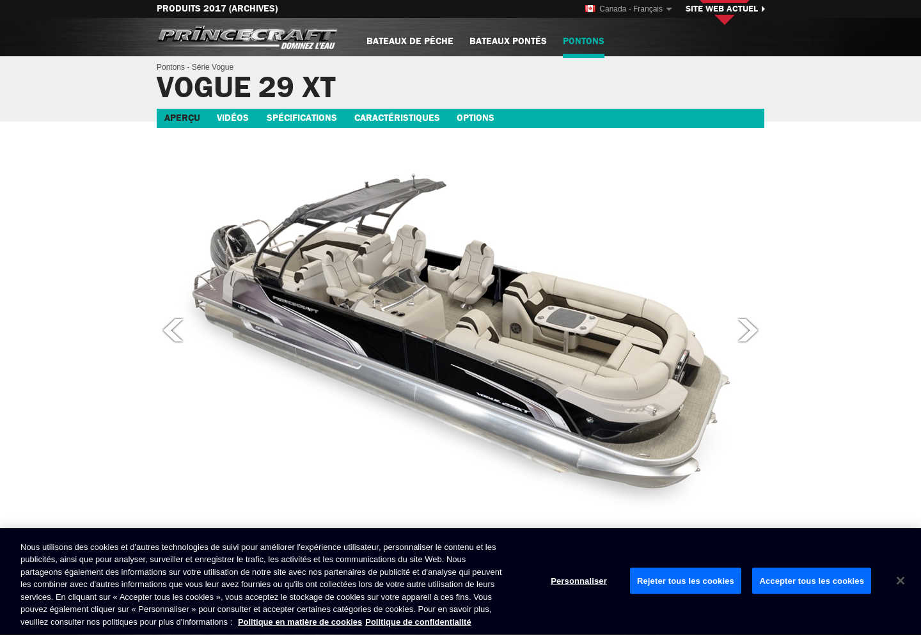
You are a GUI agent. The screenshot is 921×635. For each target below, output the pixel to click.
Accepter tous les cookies (811, 581)
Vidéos (233, 118)
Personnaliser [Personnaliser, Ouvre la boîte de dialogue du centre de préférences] (579, 581)
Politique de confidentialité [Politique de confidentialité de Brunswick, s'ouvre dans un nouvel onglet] (418, 622)
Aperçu (182, 118)
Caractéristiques (397, 118)
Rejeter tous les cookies (685, 581)
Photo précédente (172, 330)
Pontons (583, 46)
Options (475, 118)
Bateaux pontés (508, 41)
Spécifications (302, 118)
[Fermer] (900, 581)
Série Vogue (212, 67)
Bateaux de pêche (409, 41)
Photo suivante (749, 330)
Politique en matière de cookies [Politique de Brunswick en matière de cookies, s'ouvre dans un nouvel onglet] (300, 622)
